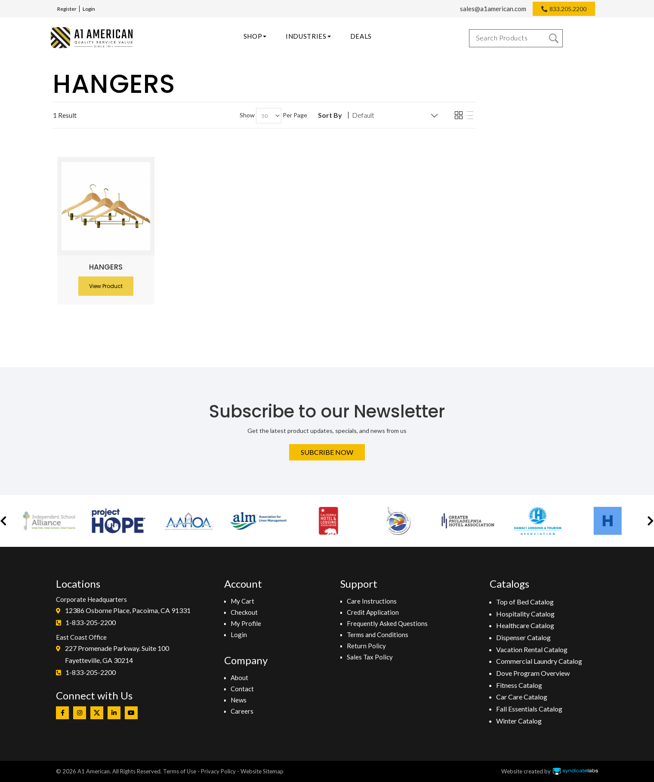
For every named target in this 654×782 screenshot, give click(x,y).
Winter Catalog (519, 721)
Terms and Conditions (377, 634)
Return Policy (366, 646)
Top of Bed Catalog (525, 602)
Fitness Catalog (519, 685)
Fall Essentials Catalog (529, 709)
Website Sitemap (262, 771)
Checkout (244, 612)
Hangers (106, 267)
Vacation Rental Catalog (532, 649)
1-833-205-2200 (90, 622)
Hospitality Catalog (525, 614)
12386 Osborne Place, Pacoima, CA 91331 (128, 610)
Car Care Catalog (521, 697)
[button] (3, 520)
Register (67, 9)
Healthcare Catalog (525, 625)
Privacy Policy (218, 771)
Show (247, 115)
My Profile (246, 623)
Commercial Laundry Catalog (539, 661)
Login (89, 9)
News (239, 700)
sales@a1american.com (493, 8)
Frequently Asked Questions (387, 623)
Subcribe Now (327, 452)
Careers (242, 711)
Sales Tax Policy (370, 657)
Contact (242, 689)
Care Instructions (372, 601)
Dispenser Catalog (523, 637)
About (239, 677)
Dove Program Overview (533, 673)
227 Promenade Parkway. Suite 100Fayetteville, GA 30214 (117, 654)
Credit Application (373, 612)
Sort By (330, 115)
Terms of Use (179, 771)
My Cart (242, 601)
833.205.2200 (567, 8)
